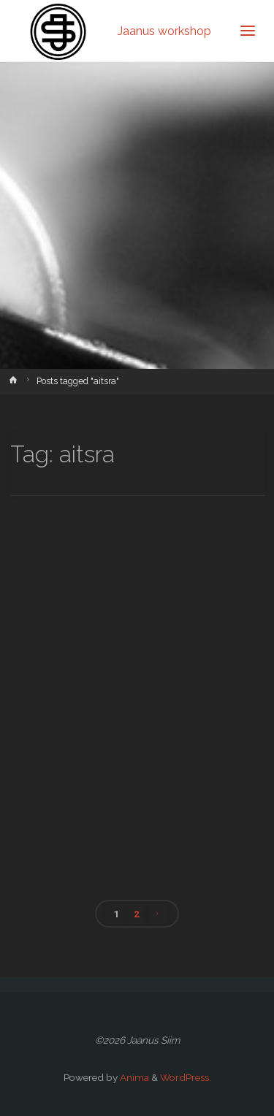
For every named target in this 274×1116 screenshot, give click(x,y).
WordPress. (185, 1077)
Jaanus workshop (164, 30)
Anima (133, 1077)
